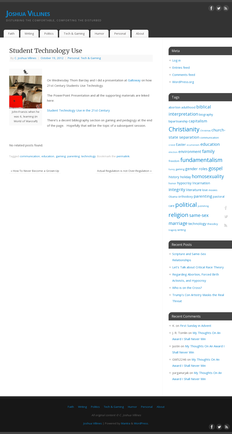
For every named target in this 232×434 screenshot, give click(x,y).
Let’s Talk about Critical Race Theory (198, 267)
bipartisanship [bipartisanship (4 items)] (178, 121)
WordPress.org (183, 82)
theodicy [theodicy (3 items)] (212, 224)
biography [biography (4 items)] (206, 114)
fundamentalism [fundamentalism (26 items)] (201, 160)
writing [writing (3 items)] (181, 230)
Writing (29, 33)
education (47, 156)
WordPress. (141, 423)
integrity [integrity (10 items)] (177, 189)
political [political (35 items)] (186, 204)
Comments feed (183, 75)
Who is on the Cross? (187, 288)
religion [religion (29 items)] (178, 215)
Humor (99, 33)
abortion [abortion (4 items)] (174, 107)
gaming (61, 156)
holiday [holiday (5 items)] (185, 177)
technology (88, 156)
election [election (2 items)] (173, 152)
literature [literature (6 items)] (193, 189)
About (140, 33)
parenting (73, 156)
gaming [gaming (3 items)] (180, 169)
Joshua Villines (28, 13)
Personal (120, 33)
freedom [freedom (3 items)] (174, 161)
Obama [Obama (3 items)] (173, 196)
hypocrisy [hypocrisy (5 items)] (184, 183)
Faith (11, 33)
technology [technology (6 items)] (197, 223)
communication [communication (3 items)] (209, 137)
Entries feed (181, 67)
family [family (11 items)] (208, 151)
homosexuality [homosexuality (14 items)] (208, 176)
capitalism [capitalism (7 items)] (198, 120)
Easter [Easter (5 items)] (181, 144)
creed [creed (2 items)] (172, 145)
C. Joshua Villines (25, 58)
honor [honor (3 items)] (172, 183)
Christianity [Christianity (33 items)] (184, 129)
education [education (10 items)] (210, 144)
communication (30, 156)
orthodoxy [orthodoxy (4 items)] (185, 196)
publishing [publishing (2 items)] (203, 206)
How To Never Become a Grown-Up (35, 171)
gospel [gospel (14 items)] (215, 168)
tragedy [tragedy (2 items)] (173, 230)
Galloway (134, 80)
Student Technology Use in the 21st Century (78, 110)
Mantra (125, 423)
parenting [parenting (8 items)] (203, 196)
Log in (176, 60)
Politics (49, 33)
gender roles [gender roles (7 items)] (196, 168)
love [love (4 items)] (205, 190)
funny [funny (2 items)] (172, 169)
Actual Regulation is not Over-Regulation (124, 171)
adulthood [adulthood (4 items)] (188, 107)
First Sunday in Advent (195, 326)
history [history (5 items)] (174, 177)
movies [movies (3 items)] (213, 190)
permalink (123, 156)
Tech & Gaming (74, 33)
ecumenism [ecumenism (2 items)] (193, 145)
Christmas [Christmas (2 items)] (205, 130)
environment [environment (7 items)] (189, 151)
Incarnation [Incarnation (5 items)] (201, 183)
